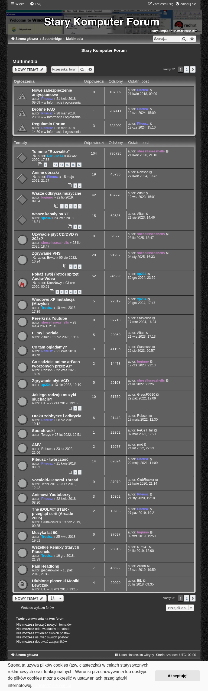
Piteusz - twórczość (50, 459)
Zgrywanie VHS (46, 253)
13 (55, 165)
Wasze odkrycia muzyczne (56, 193)
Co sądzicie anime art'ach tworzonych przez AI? (56, 364)
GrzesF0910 (146, 394)
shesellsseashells (151, 151)
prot (140, 444)
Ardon (141, 566)
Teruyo (46, 435)
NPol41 (142, 547)
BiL (43, 403)
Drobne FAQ (43, 109)
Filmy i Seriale (45, 333)
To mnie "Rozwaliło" (51, 151)
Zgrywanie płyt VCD (50, 381)
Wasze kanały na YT (50, 214)
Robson (142, 172)
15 (67, 165)
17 (79, 165)
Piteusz (47, 99)
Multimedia (24, 61)
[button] (193, 69)
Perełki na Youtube (49, 318)
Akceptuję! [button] (178, 676)
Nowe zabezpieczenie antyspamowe (52, 92)
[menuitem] (35, 4)
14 (61, 165)
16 (73, 165)
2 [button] (186, 69)
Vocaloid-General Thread (55, 480)
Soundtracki (43, 430)
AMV (36, 445)
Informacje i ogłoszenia (64, 102)
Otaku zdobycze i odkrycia (56, 416)
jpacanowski (50, 570)
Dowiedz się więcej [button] (52, 685)
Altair (141, 193)
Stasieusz (144, 318)
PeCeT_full (145, 430)
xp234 (45, 218)
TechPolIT (48, 484)
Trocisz (47, 308)
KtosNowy (54, 283)
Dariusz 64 (55, 156)
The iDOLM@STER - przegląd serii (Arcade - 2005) (54, 513)
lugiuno (47, 197)
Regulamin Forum (48, 124)
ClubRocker (145, 480)
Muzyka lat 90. (45, 532)
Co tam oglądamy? (49, 347)
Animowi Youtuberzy (51, 494)
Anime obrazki (45, 172)
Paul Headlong (45, 566)
